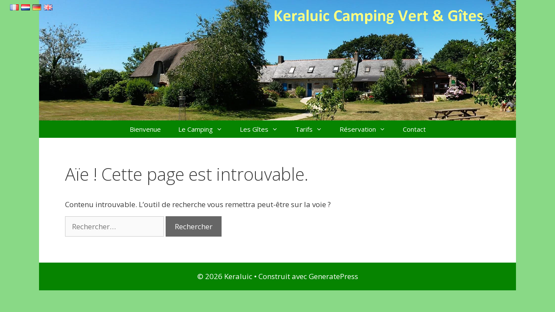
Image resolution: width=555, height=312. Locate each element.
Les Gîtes (263, 129)
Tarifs (313, 129)
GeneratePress (333, 276)
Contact (414, 129)
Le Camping (204, 129)
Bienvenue (145, 129)
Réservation (367, 129)
